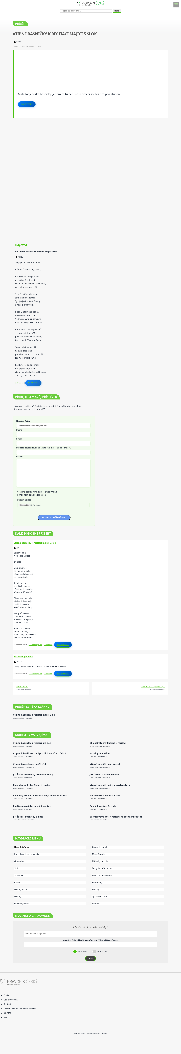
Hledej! (117, 11)
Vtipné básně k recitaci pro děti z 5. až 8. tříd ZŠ (39, 753)
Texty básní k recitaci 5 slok (105, 795)
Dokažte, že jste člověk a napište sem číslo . (43, 447)
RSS (5, 1017)
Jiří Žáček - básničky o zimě (28, 816)
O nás (6, 995)
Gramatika (19, 861)
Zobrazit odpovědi (35, 645)
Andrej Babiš (22, 686)
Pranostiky (97, 882)
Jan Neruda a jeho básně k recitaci (32, 806)
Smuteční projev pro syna (153, 686)
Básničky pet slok (23, 656)
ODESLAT (90, 958)
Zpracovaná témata (101, 896)
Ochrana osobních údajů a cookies (20, 1008)
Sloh (16, 868)
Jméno (19, 430)
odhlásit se (102, 951)
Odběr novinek (10, 999)
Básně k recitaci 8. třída (103, 806)
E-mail (19, 438)
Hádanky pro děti (100, 861)
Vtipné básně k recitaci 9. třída (30, 764)
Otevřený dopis (21, 903)
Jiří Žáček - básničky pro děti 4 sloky (33, 774)
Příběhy (95, 889)
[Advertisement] (89, 67)
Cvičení (17, 882)
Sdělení (19, 456)
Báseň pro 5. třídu (100, 753)
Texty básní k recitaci (102, 868)
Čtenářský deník (99, 847)
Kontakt (96, 903)
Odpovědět (27, 104)
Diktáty (17, 896)
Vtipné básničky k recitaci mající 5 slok (35, 542)
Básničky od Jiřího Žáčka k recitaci (32, 785)
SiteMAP (7, 1013)
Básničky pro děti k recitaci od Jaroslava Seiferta (40, 795)
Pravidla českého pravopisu (27, 854)
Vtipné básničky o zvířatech (105, 764)
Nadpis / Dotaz (23, 421)
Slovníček (18, 875)
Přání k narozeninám (102, 875)
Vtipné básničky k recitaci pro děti (32, 743)
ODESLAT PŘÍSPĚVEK (54, 517)
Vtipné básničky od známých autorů (110, 785)
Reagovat (33, 383)
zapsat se (81, 951)
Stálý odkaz (19, 383)
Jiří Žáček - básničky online (105, 774)
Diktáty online (20, 889)
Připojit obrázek (24, 499)
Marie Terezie (98, 854)
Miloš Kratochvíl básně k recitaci (108, 743)
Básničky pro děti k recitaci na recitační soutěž (116, 816)
